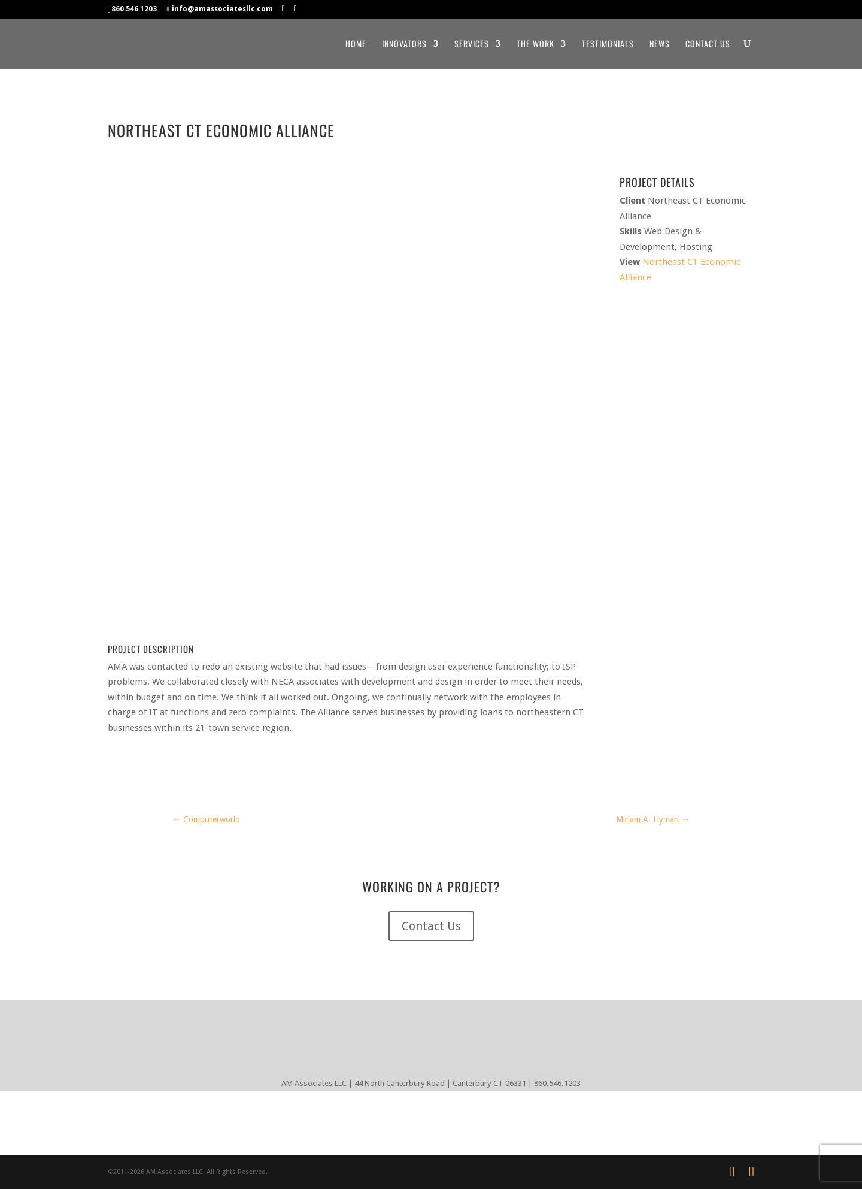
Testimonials (608, 44)
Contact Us (707, 44)
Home (355, 44)
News (659, 44)
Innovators (404, 44)
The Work (535, 44)
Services (471, 44)
